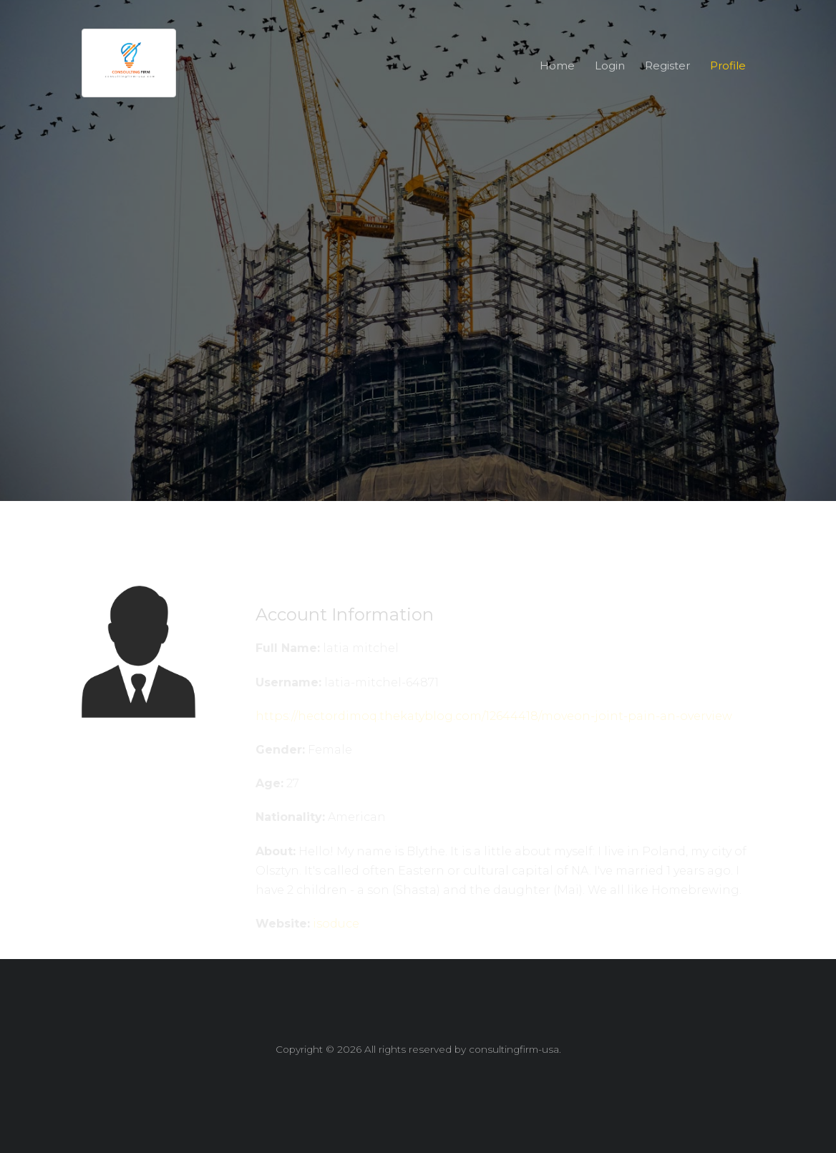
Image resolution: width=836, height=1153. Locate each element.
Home (557, 65)
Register (667, 65)
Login (610, 65)
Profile (728, 65)
